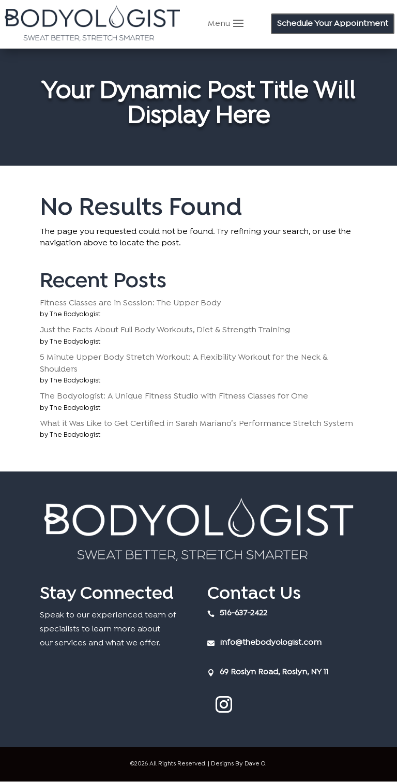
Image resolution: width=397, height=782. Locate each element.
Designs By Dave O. (239, 764)
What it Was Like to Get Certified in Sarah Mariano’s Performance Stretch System (196, 424)
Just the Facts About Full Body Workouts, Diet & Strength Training (165, 330)
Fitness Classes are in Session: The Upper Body (130, 303)
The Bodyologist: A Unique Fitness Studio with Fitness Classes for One (174, 396)
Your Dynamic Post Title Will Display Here (198, 104)
